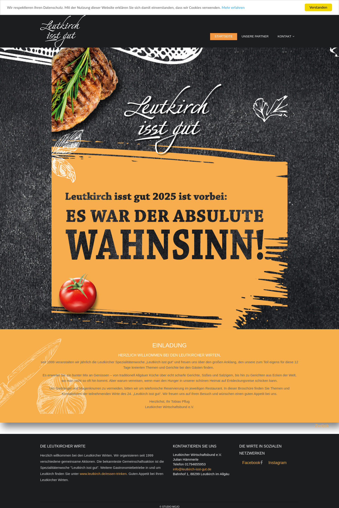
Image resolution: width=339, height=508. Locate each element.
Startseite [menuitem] (224, 36)
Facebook (251, 462)
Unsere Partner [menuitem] (255, 36)
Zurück (322, 425)
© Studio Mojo (169, 506)
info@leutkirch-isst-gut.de (192, 469)
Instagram (277, 462)
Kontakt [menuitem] (284, 36)
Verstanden (318, 7)
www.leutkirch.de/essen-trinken (103, 474)
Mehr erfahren (233, 7)
